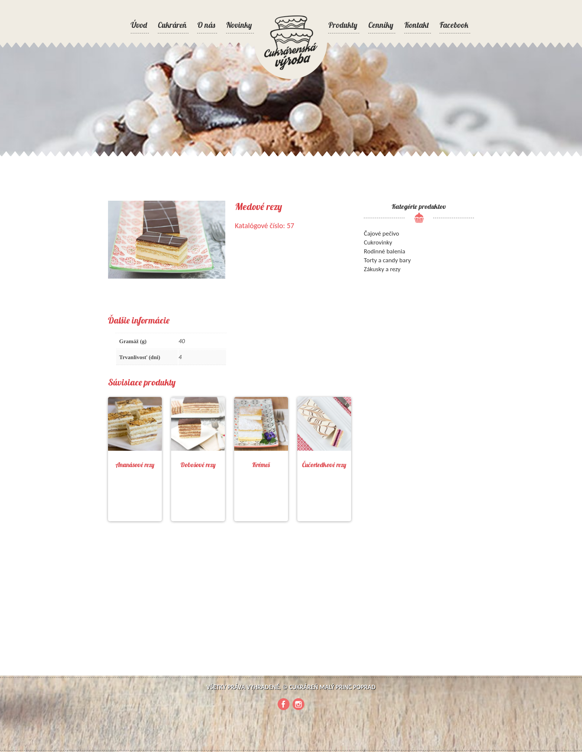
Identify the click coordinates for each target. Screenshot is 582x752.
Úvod (139, 25)
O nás (206, 25)
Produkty (342, 25)
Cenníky (380, 25)
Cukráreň (172, 25)
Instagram (298, 704)
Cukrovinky (378, 242)
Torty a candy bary (387, 260)
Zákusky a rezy (382, 269)
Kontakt (416, 25)
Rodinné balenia (384, 251)
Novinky (239, 25)
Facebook (453, 25)
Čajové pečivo (381, 233)
